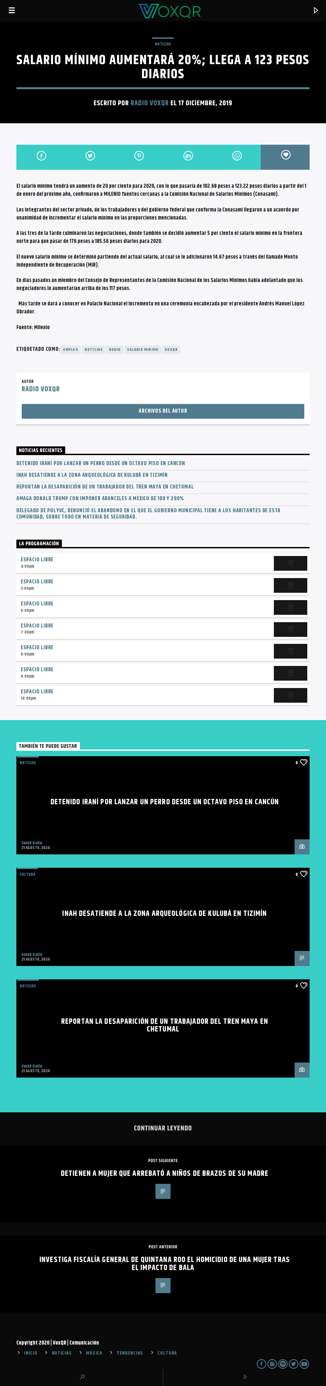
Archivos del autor (163, 411)
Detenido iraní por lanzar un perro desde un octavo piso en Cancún (100, 463)
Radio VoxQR (150, 103)
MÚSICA (94, 1353)
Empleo (70, 349)
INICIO (30, 1353)
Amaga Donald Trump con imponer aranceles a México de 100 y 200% (100, 499)
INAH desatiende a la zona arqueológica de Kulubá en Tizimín (92, 475)
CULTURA (167, 1353)
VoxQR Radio (31, 843)
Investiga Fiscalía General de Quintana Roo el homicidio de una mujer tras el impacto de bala (164, 1264)
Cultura (27, 874)
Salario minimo (142, 349)
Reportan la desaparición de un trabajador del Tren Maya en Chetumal (105, 487)
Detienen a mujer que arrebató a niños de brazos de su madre (164, 1174)
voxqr (171, 349)
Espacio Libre (37, 560)
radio (115, 349)
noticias (94, 349)
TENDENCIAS (130, 1353)
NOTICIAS (163, 44)
